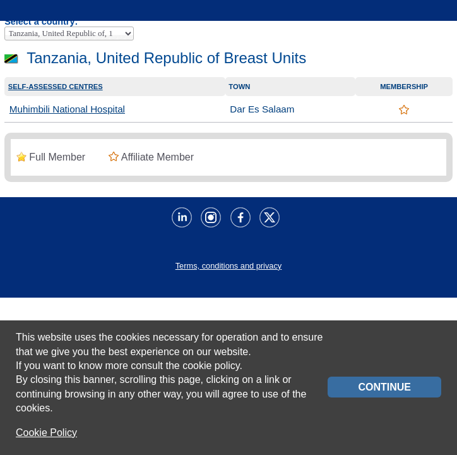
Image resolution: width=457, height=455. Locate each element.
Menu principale (16, 14)
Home (51, 14)
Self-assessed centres (55, 86)
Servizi (442, 14)
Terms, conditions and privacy (228, 265)
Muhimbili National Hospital (67, 109)
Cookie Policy (46, 432)
